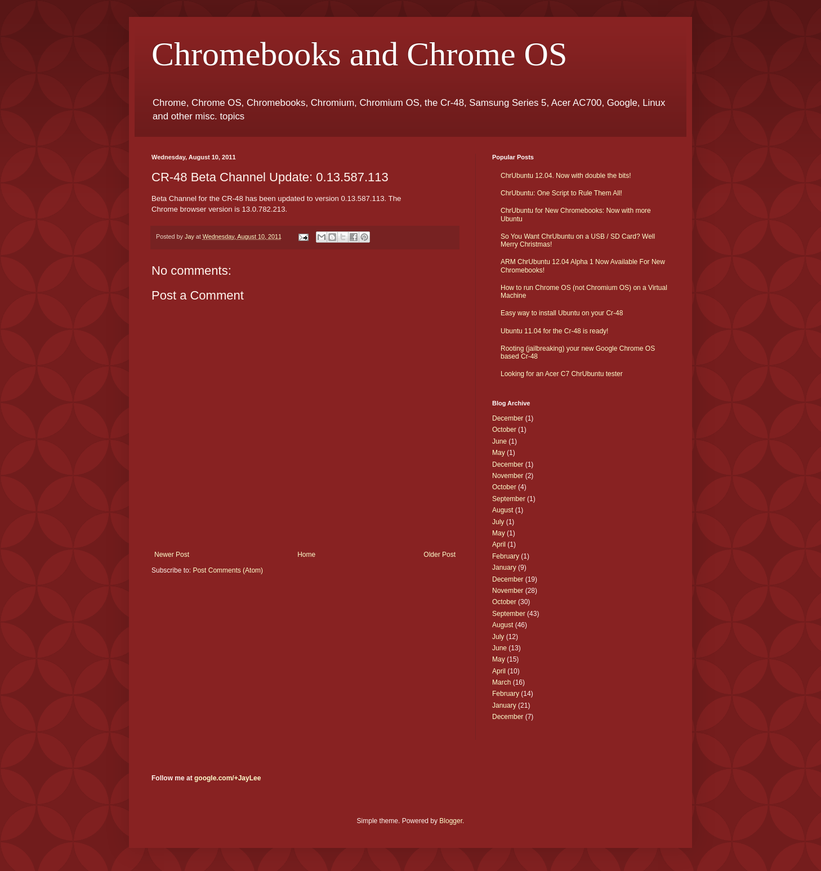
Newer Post (171, 555)
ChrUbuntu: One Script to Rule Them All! (561, 193)
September (508, 499)
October (504, 430)
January (504, 567)
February (505, 556)
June (499, 441)
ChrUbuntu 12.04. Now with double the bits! (566, 176)
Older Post (439, 555)
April (499, 544)
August (502, 510)
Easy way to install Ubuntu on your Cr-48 (562, 313)
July (498, 522)
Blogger (450, 821)
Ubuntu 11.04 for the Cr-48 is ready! (554, 331)
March (501, 682)
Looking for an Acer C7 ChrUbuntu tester (562, 374)
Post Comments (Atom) (228, 570)
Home (306, 555)
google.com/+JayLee (227, 778)
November (507, 476)
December (507, 418)
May (498, 453)
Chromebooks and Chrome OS (359, 54)
